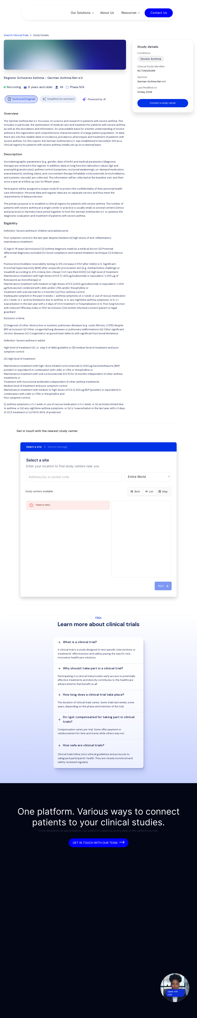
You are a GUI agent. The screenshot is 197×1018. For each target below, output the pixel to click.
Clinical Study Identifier (151, 66)
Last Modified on (147, 87)
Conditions (143, 53)
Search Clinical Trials (16, 35)
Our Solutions (80, 13)
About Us (107, 13)
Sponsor (142, 77)
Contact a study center (163, 103)
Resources (128, 13)
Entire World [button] (137, 477)
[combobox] (74, 476)
